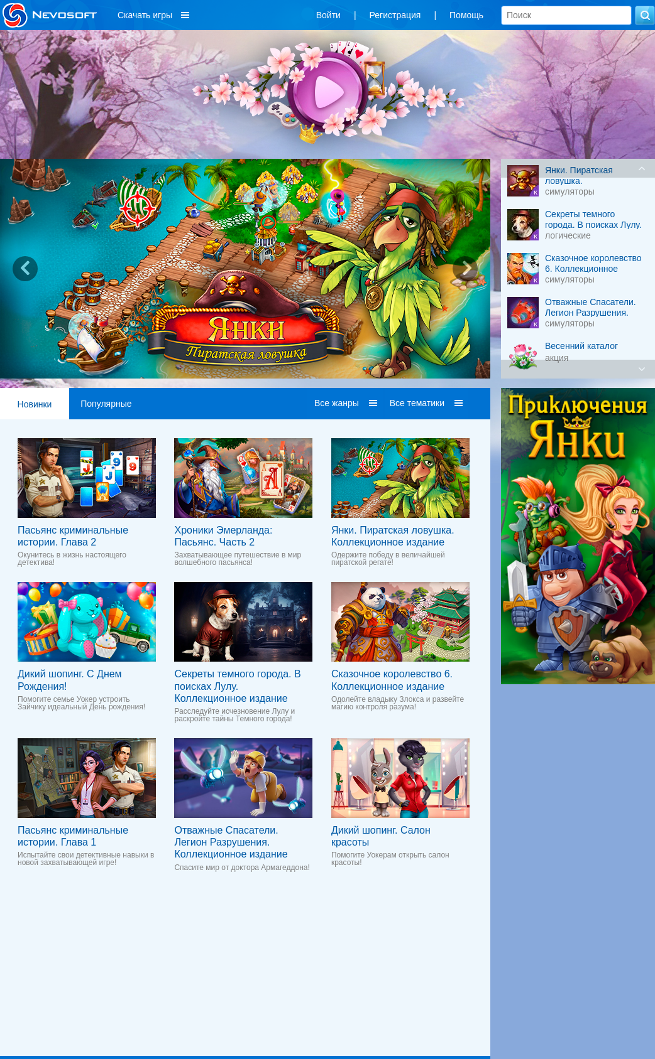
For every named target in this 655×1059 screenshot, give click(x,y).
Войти (328, 15)
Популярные (105, 404)
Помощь (466, 15)
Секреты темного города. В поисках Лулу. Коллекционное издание (237, 686)
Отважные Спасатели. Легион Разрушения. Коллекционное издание (230, 842)
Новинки (35, 404)
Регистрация (395, 15)
